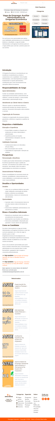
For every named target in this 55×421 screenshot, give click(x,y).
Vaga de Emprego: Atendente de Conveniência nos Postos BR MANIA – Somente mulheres (15, 263)
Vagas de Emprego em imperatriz (19, 10)
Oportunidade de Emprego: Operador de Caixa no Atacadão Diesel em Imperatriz (15, 257)
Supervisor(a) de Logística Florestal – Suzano (21, 286)
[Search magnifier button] (43, 3)
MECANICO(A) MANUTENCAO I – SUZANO (20, 312)
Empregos (7, 10)
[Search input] (30, 3)
